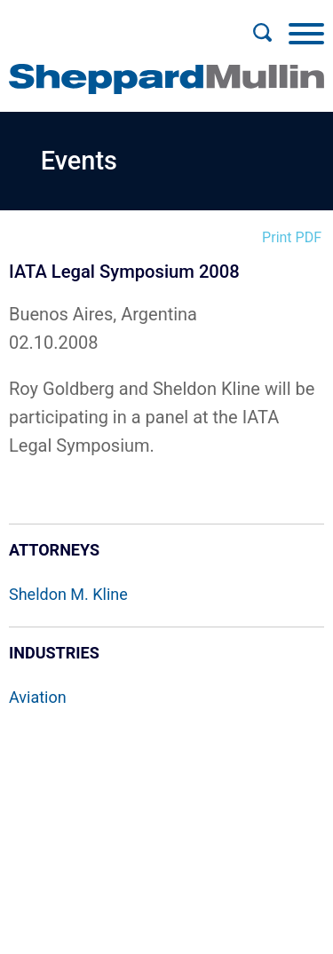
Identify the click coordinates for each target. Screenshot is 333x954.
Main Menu (109, 23)
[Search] (262, 33)
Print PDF (291, 237)
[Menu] (306, 33)
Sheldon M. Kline (68, 594)
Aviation (38, 697)
